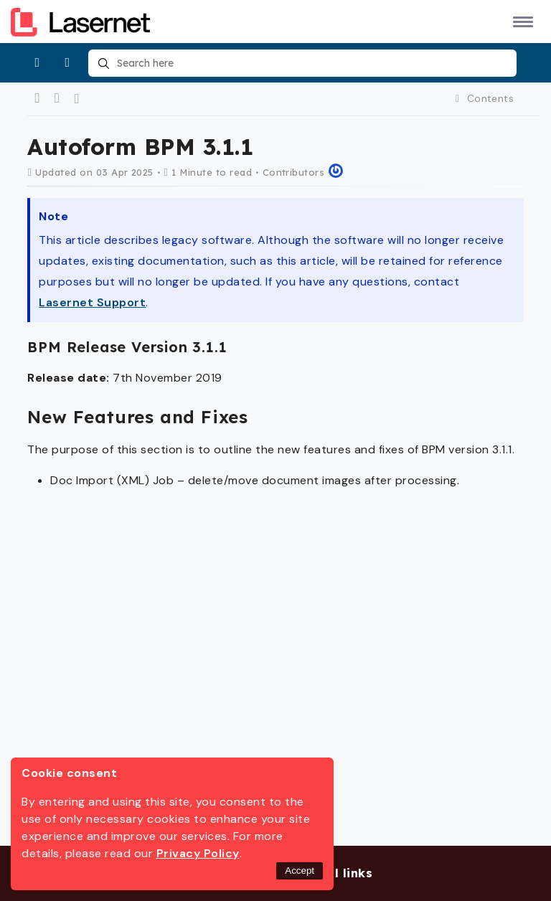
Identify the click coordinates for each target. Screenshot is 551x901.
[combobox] (302, 63)
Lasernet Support (92, 302)
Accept (299, 870)
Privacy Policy (198, 853)
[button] (520, 21)
